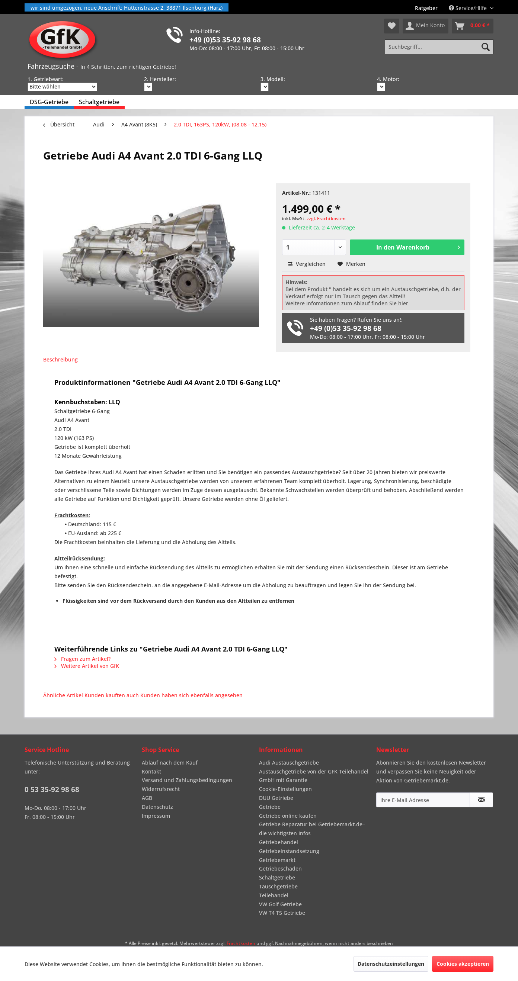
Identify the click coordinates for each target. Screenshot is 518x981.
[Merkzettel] (391, 26)
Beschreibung (60, 359)
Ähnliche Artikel (63, 695)
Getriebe (270, 806)
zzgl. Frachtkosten (326, 218)
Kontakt (151, 771)
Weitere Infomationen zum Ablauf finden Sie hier (346, 303)
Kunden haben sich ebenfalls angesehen (191, 695)
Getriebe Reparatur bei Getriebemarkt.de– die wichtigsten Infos (312, 829)
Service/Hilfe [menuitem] (468, 8)
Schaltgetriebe (277, 877)
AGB (147, 797)
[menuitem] (426, 8)
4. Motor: (388, 79)
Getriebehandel (278, 842)
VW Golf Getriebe (280, 904)
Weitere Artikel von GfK (86, 665)
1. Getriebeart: (46, 79)
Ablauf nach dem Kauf (170, 762)
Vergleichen (307, 263)
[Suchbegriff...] (439, 46)
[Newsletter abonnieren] (481, 799)
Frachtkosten (241, 943)
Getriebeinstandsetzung (289, 851)
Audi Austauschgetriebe (289, 762)
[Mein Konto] (425, 26)
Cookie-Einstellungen (285, 788)
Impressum (156, 815)
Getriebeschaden (280, 868)
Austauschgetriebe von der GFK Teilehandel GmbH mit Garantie (313, 776)
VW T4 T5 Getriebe (282, 912)
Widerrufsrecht (161, 788)
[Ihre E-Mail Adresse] (423, 799)
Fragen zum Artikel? (82, 658)
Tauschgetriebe (278, 886)
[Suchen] (485, 46)
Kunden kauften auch (111, 695)
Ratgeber (426, 8)
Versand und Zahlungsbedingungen (187, 780)
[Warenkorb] (472, 26)
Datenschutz (157, 806)
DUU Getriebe (276, 797)
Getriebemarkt (277, 859)
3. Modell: (272, 79)
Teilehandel (273, 895)
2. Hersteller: (160, 79)
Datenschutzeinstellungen (391, 963)
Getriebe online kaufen (288, 815)
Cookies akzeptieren (463, 963)
